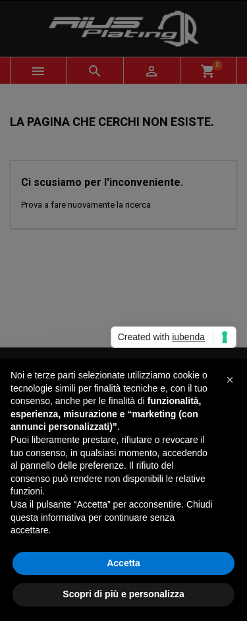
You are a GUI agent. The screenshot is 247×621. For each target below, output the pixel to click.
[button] (229, 379)
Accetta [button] (123, 563)
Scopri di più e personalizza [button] (123, 594)
